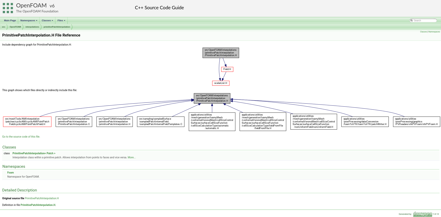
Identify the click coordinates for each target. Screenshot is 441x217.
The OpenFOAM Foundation (37, 11)
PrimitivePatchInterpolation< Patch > (34, 153)
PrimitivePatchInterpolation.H (42, 198)
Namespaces (29, 21)
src (3, 27)
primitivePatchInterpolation (57, 27)
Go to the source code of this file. (21, 136)
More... (132, 157)
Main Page (10, 20)
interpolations (32, 27)
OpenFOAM (31, 5)
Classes (48, 21)
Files (62, 21)
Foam (10, 172)
